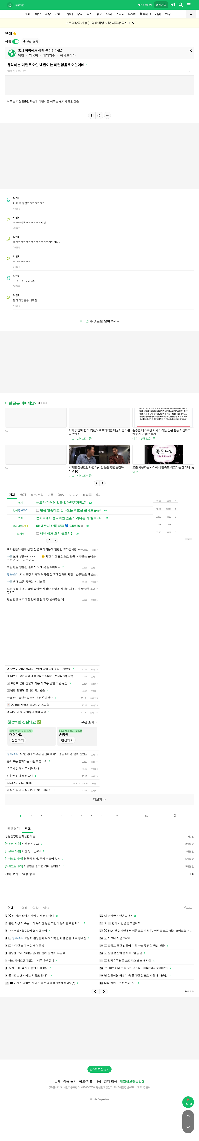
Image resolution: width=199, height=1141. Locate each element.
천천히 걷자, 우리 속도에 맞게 (35, 858)
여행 (21, 55)
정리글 (87, 494)
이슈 (38, 14)
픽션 (89, 14)
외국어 (33, 55)
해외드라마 (68, 55)
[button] (97, 483)
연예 (57, 14)
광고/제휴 (85, 1081)
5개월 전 (11, 71)
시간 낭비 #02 (24, 844)
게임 (158, 14)
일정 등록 (28, 874)
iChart (131, 14)
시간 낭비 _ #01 (25, 851)
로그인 (84, 321)
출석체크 (145, 14)
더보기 (99, 799)
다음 (146, 815)
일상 (48, 14)
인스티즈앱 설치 (99, 1069)
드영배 (68, 14)
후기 (99, 494)
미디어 (74, 494)
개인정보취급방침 (132, 1081)
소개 (57, 1081)
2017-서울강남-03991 (124, 1087)
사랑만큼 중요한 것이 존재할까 (35, 866)
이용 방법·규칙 (145, 5)
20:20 (188, 907)
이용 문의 (69, 1081)
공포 (99, 14)
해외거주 (49, 55)
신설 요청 (30, 41)
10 (116, 815)
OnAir (61, 494)
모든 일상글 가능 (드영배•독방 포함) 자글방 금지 (96, 22)
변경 (168, 14)
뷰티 (109, 14)
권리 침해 (110, 1081)
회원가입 (161, 4)
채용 (98, 1081)
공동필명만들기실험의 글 (20, 836)
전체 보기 (11, 874)
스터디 (120, 14)
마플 (50, 494)
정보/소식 (37, 494)
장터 (80, 14)
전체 (12, 494)
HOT (27, 14)
